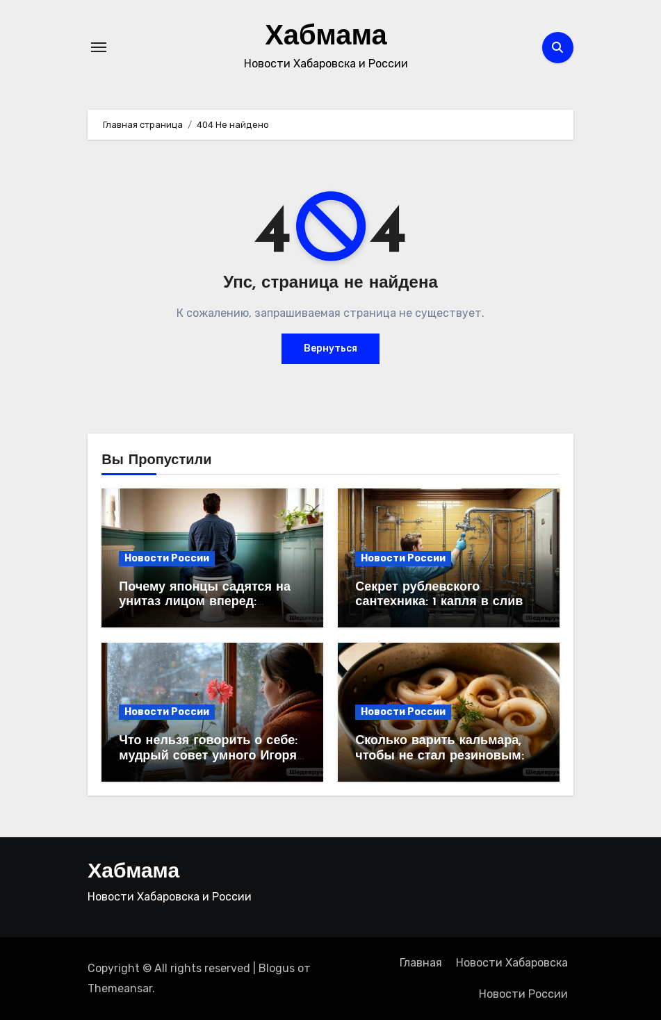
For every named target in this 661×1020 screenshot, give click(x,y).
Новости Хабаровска (512, 962)
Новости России (166, 558)
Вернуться (330, 348)
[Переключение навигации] (99, 47)
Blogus (277, 968)
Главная (421, 962)
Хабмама (326, 37)
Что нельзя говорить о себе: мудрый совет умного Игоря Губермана (208, 756)
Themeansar (120, 988)
